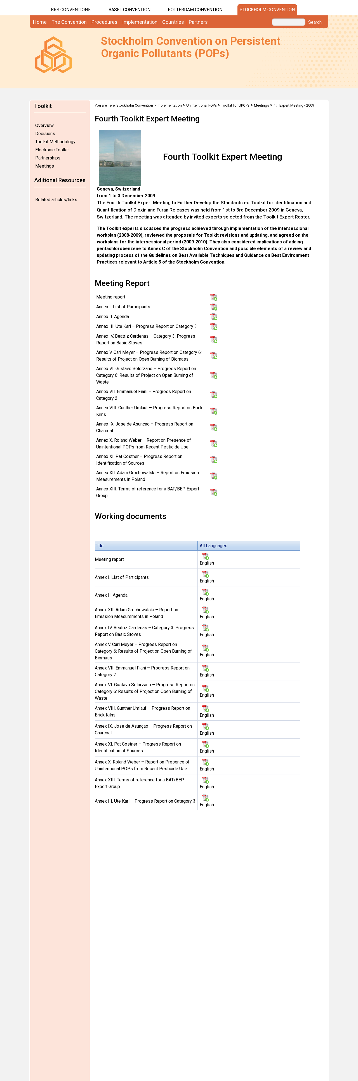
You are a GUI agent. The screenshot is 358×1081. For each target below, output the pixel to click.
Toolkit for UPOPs (235, 105)
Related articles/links (56, 199)
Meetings (44, 166)
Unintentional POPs (201, 105)
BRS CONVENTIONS (71, 9)
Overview (44, 125)
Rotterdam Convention (195, 9)
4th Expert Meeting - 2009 (294, 105)
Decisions (45, 133)
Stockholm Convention (267, 9)
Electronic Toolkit (52, 149)
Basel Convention (129, 9)
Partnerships (47, 158)
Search (315, 22)
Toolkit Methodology (55, 141)
